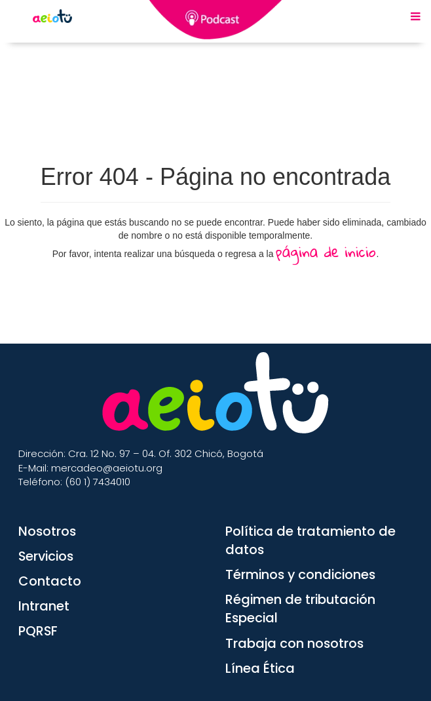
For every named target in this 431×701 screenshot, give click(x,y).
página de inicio (326, 251)
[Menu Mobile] (415, 17)
